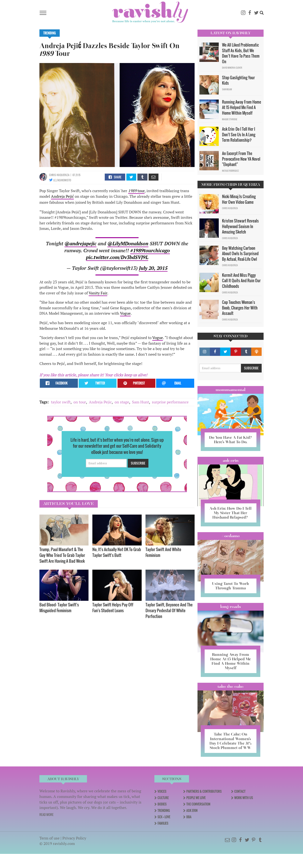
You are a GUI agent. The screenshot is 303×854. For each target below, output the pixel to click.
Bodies (162, 804)
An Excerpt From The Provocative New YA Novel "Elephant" (241, 158)
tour (136, 190)
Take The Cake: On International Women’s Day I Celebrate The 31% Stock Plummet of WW (230, 741)
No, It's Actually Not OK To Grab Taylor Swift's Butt (116, 552)
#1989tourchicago (150, 250)
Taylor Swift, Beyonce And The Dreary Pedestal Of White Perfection (169, 610)
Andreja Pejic (100, 402)
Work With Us (243, 797)
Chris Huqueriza (59, 175)
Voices (161, 791)
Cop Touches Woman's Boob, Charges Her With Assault (240, 307)
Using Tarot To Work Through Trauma (230, 586)
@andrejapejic (80, 243)
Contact (239, 791)
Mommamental (230, 389)
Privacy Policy (74, 838)
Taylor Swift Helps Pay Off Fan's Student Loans (112, 607)
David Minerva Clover (232, 67)
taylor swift (61, 402)
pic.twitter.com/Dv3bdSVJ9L (117, 257)
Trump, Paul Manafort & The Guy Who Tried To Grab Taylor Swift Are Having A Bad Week (62, 555)
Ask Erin (230, 460)
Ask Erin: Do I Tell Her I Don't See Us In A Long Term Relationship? (238, 134)
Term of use (49, 838)
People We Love (196, 797)
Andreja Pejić (62, 196)
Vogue (125, 313)
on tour (79, 402)
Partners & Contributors (204, 791)
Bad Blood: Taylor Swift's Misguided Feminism (59, 607)
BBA (188, 817)
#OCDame (230, 535)
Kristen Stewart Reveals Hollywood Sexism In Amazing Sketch (240, 226)
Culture (163, 797)
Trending (49, 33)
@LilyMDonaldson (127, 243)
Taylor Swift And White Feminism (163, 552)
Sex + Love (163, 817)
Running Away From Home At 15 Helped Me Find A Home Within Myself (241, 107)
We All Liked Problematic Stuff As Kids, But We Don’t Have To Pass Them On (241, 53)
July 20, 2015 (153, 268)
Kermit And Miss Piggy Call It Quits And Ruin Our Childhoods (241, 280)
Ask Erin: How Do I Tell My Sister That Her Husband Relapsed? (230, 513)
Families (162, 823)
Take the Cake (230, 686)
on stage (122, 402)
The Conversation (198, 804)
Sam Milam (227, 89)
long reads (230, 606)
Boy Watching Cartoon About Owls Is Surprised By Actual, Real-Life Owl (240, 253)
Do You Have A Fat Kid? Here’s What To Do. (230, 439)
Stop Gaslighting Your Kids (238, 80)
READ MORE (46, 814)
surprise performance (170, 402)
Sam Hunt (140, 402)
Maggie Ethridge (229, 119)
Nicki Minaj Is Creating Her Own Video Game (239, 199)
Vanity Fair (98, 293)
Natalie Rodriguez (230, 170)
